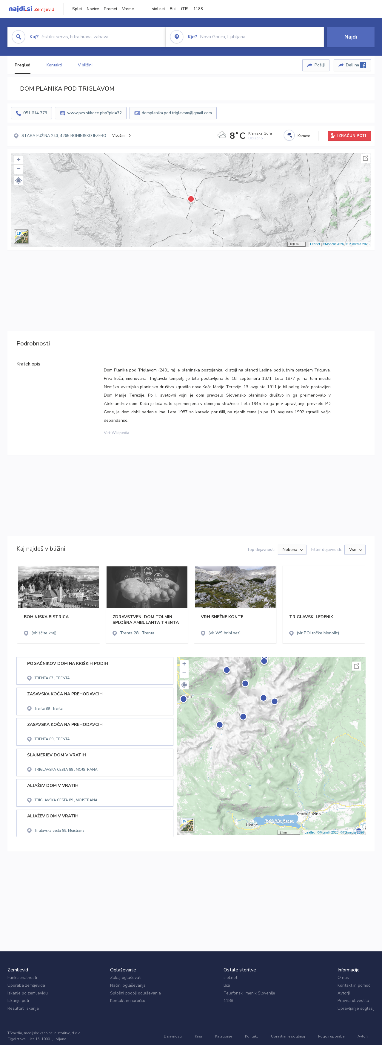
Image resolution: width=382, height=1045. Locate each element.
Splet (77, 9)
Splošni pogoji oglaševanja (135, 993)
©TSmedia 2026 (357, 244)
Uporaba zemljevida (26, 985)
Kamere (304, 135)
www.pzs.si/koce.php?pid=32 (94, 113)
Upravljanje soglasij (356, 1008)
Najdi (350, 36)
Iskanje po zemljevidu (27, 993)
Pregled (22, 65)
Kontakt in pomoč (354, 985)
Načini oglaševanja (128, 985)
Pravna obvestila (353, 1000)
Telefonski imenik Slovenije (249, 993)
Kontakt (251, 1036)
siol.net (158, 9)
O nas (343, 977)
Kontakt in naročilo (127, 1000)
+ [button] (19, 160)
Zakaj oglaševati (125, 977)
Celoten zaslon (365, 158)
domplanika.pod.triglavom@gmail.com (177, 113)
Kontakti (54, 65)
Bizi (173, 9)
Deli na (356, 65)
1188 (198, 9)
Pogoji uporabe (331, 1036)
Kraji (198, 1036)
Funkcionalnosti (22, 977)
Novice (93, 9)
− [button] (19, 169)
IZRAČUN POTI (351, 135)
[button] (18, 180)
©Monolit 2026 (333, 244)
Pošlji (320, 65)
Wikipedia (120, 432)
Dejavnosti (173, 1036)
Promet (110, 9)
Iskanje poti (18, 1000)
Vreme (128, 9)
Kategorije (223, 1036)
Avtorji (344, 993)
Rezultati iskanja (23, 1008)
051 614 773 (35, 113)
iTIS (185, 9)
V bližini (85, 65)
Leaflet (315, 244)
